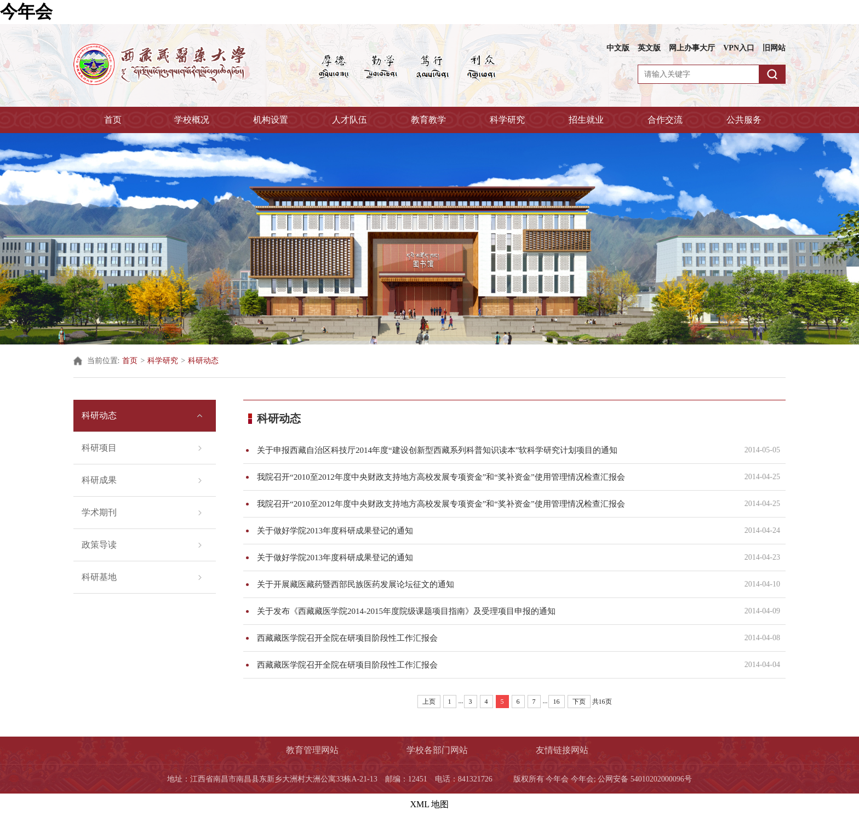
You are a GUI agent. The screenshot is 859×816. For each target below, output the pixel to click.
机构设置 (270, 119)
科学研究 (507, 119)
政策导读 (99, 544)
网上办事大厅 (692, 48)
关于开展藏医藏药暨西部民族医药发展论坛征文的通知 (494, 584)
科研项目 (99, 447)
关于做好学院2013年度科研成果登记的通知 (494, 531)
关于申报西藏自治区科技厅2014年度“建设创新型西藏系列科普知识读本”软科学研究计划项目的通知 (494, 450)
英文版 (649, 48)
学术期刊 (99, 512)
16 (556, 701)
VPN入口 (738, 48)
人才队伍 (349, 119)
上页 (429, 701)
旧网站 (774, 48)
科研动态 (203, 361)
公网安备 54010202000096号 (645, 779)
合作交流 (665, 119)
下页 (579, 701)
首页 (113, 119)
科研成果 (99, 480)
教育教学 (428, 119)
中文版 (617, 48)
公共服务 (743, 119)
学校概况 (191, 119)
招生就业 (586, 119)
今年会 (26, 11)
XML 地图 (429, 804)
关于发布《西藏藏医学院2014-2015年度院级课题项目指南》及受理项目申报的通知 (494, 611)
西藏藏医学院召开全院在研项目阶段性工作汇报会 (494, 638)
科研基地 (99, 577)
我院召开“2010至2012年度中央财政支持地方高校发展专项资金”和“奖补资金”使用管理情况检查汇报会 (494, 477)
